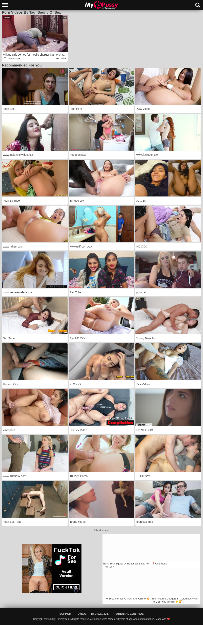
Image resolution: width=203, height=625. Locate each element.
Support (66, 613)
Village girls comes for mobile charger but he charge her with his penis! (35, 54)
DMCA (82, 613)
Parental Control (129, 613)
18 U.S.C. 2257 (100, 613)
